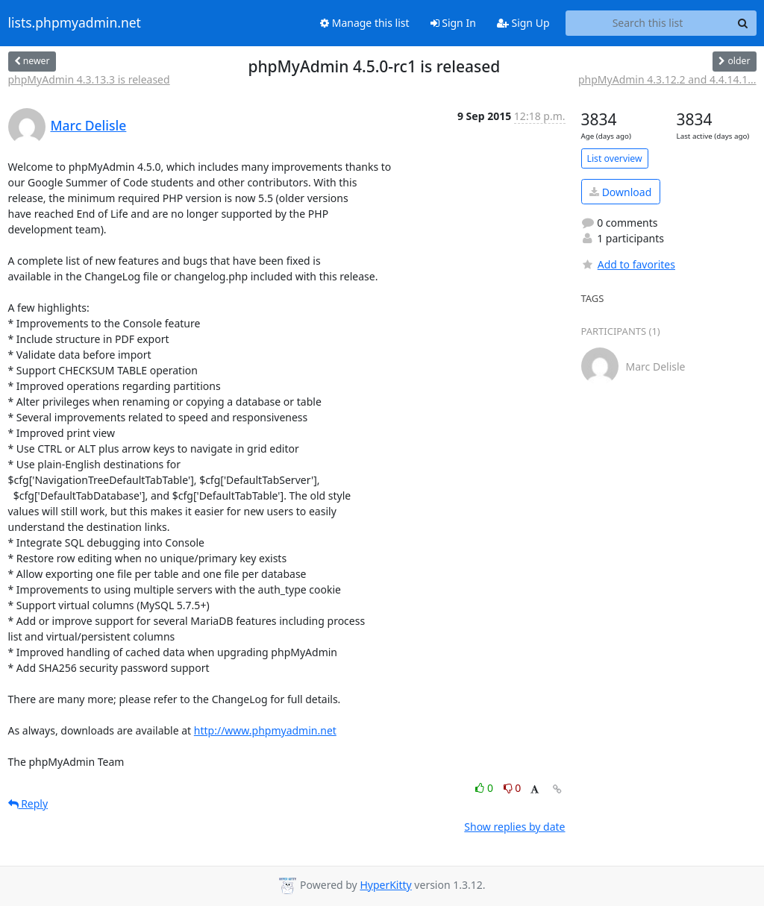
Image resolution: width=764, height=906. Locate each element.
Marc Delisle (89, 125)
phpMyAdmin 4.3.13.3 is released (89, 79)
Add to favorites (628, 264)
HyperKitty (385, 885)
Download (620, 192)
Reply (28, 803)
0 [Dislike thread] (513, 788)
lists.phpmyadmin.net (74, 23)
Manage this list (365, 23)
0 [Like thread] (485, 788)
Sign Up (523, 23)
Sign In (453, 23)
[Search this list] (648, 23)
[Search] (743, 23)
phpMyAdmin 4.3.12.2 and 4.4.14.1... (667, 79)
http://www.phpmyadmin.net (265, 730)
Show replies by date (514, 827)
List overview (614, 158)
